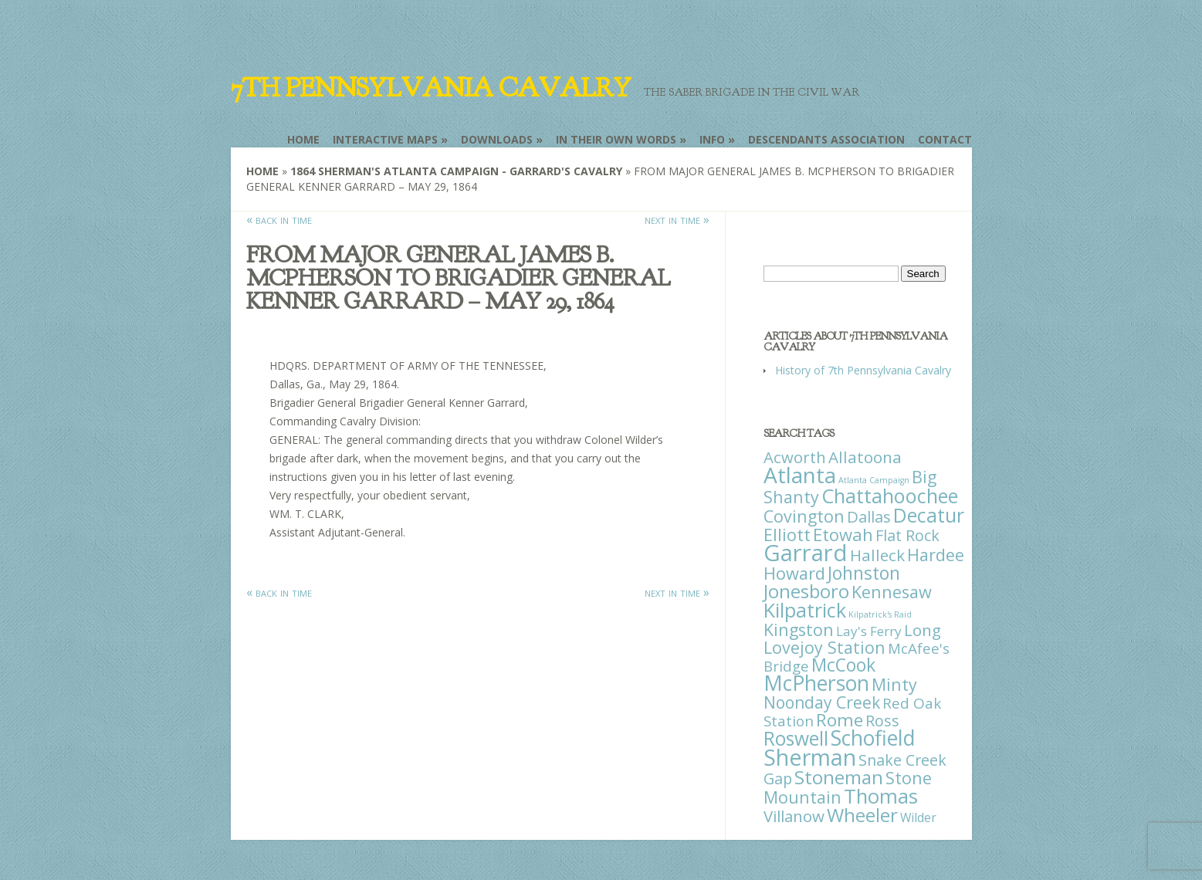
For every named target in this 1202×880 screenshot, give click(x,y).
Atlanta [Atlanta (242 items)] (800, 474)
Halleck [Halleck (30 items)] (877, 555)
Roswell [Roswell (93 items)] (796, 738)
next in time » (677, 219)
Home (303, 139)
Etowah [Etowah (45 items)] (843, 534)
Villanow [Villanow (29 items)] (794, 816)
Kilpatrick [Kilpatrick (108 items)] (805, 610)
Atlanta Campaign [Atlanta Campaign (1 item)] (873, 480)
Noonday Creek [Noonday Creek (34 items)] (822, 702)
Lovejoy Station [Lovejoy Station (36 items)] (824, 647)
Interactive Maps (385, 139)
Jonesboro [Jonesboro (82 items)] (806, 591)
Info (712, 139)
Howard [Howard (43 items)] (794, 573)
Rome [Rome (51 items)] (839, 720)
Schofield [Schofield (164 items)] (873, 737)
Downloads (497, 139)
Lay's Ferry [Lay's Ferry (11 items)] (869, 631)
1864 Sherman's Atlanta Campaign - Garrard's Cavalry (456, 171)
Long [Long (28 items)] (922, 630)
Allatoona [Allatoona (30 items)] (865, 457)
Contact (945, 139)
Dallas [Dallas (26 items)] (869, 516)
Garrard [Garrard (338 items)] (806, 552)
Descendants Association (826, 139)
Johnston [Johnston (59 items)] (864, 572)
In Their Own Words (616, 139)
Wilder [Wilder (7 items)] (918, 817)
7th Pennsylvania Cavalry (431, 88)
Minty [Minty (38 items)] (894, 684)
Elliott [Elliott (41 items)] (787, 534)
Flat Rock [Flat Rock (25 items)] (907, 535)
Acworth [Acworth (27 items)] (795, 457)
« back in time (279, 219)
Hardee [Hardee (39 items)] (935, 554)
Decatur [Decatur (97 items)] (928, 515)
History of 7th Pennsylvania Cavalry (863, 370)
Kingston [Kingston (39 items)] (799, 629)
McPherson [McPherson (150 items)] (816, 683)
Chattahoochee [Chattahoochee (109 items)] (889, 495)
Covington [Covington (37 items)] (804, 516)
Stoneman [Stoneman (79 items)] (838, 777)
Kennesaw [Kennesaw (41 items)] (892, 591)
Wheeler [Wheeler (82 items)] (862, 815)
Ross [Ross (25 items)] (882, 720)
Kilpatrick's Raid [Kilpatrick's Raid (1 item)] (880, 614)
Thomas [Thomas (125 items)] (881, 796)
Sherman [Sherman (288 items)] (810, 757)
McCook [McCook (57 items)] (843, 665)
